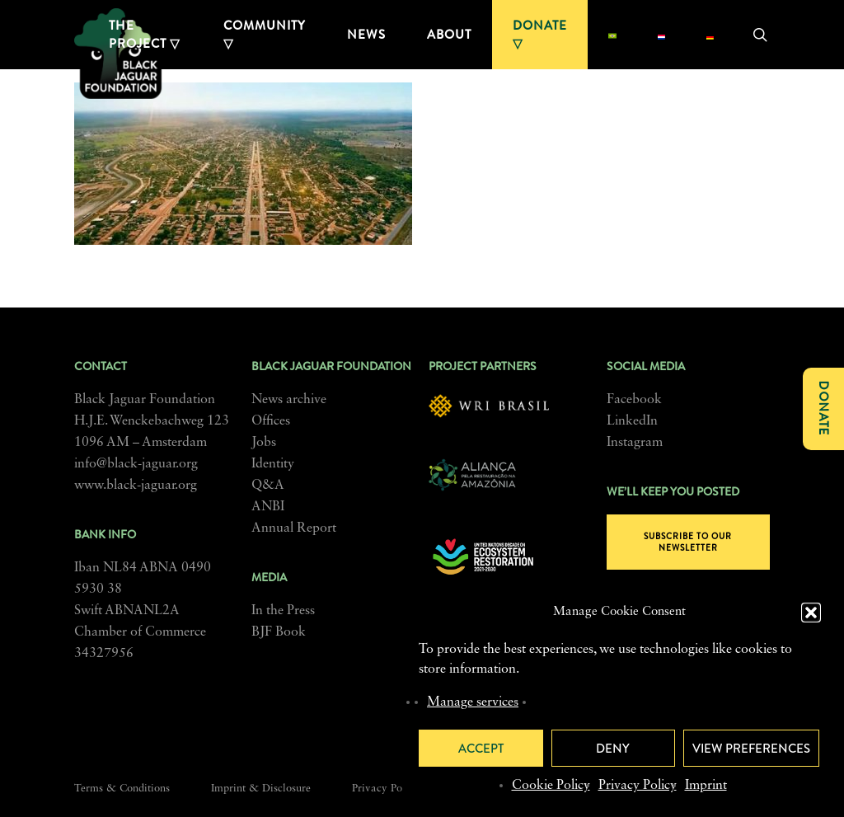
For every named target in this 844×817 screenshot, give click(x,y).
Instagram (635, 442)
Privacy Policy (637, 785)
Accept (481, 749)
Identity (272, 464)
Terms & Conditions (122, 788)
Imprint (706, 785)
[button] (811, 612)
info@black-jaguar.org (136, 464)
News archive (288, 399)
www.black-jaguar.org (135, 485)
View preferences (751, 749)
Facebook (634, 399)
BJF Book (278, 632)
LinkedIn (632, 421)
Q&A (267, 485)
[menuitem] (612, 34)
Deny (613, 749)
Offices (270, 421)
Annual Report (293, 528)
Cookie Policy (551, 785)
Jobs (263, 442)
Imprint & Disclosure (261, 788)
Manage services (472, 702)
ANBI (267, 507)
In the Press (283, 610)
